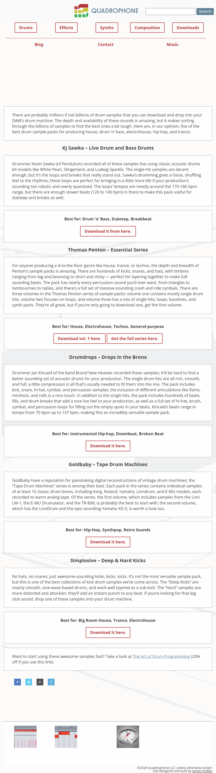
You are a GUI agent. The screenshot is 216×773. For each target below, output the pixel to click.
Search (205, 11)
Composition (147, 27)
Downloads (188, 27)
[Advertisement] (108, 73)
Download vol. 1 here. (79, 338)
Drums (26, 27)
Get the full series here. (134, 338)
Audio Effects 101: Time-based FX (127, 754)
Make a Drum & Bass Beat (66, 754)
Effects (66, 27)
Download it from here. (108, 231)
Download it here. (108, 445)
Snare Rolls (25, 754)
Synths (107, 27)
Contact (105, 44)
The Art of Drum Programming (161, 656)
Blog (39, 44)
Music (173, 44)
